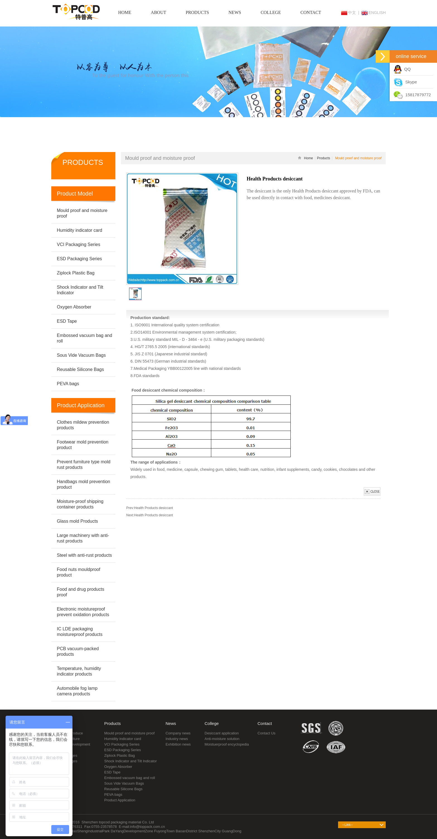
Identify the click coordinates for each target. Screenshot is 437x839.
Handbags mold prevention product (83, 484)
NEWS (235, 12)
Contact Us (266, 733)
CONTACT (310, 12)
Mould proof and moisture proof (129, 733)
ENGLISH (373, 12)
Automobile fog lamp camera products (77, 691)
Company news (178, 733)
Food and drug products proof (80, 592)
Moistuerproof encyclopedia (227, 744)
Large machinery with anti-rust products (83, 538)
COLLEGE (271, 12)
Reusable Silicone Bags (123, 789)
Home (305, 158)
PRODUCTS (197, 12)
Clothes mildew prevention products (83, 425)
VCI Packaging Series (121, 744)
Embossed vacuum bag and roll (129, 778)
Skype (405, 81)
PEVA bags (113, 794)
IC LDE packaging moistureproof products (80, 631)
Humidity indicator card (122, 739)
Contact (265, 723)
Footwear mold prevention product (82, 445)
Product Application (119, 800)
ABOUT (158, 12)
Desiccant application (222, 733)
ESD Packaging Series (122, 750)
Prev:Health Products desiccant (149, 508)
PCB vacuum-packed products (78, 651)
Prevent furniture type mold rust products (83, 464)
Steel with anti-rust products (84, 555)
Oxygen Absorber (118, 767)
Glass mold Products (77, 521)
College (212, 723)
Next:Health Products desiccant (149, 515)
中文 (348, 12)
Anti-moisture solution (222, 739)
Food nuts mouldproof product (78, 572)
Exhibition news (178, 744)
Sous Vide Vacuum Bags (124, 783)
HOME (124, 12)
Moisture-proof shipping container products (80, 504)
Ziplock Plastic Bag (119, 755)
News (171, 723)
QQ (402, 69)
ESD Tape (112, 772)
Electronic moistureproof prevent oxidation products (83, 612)
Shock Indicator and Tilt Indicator (130, 761)
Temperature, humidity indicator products (79, 671)
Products (323, 158)
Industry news (177, 739)
